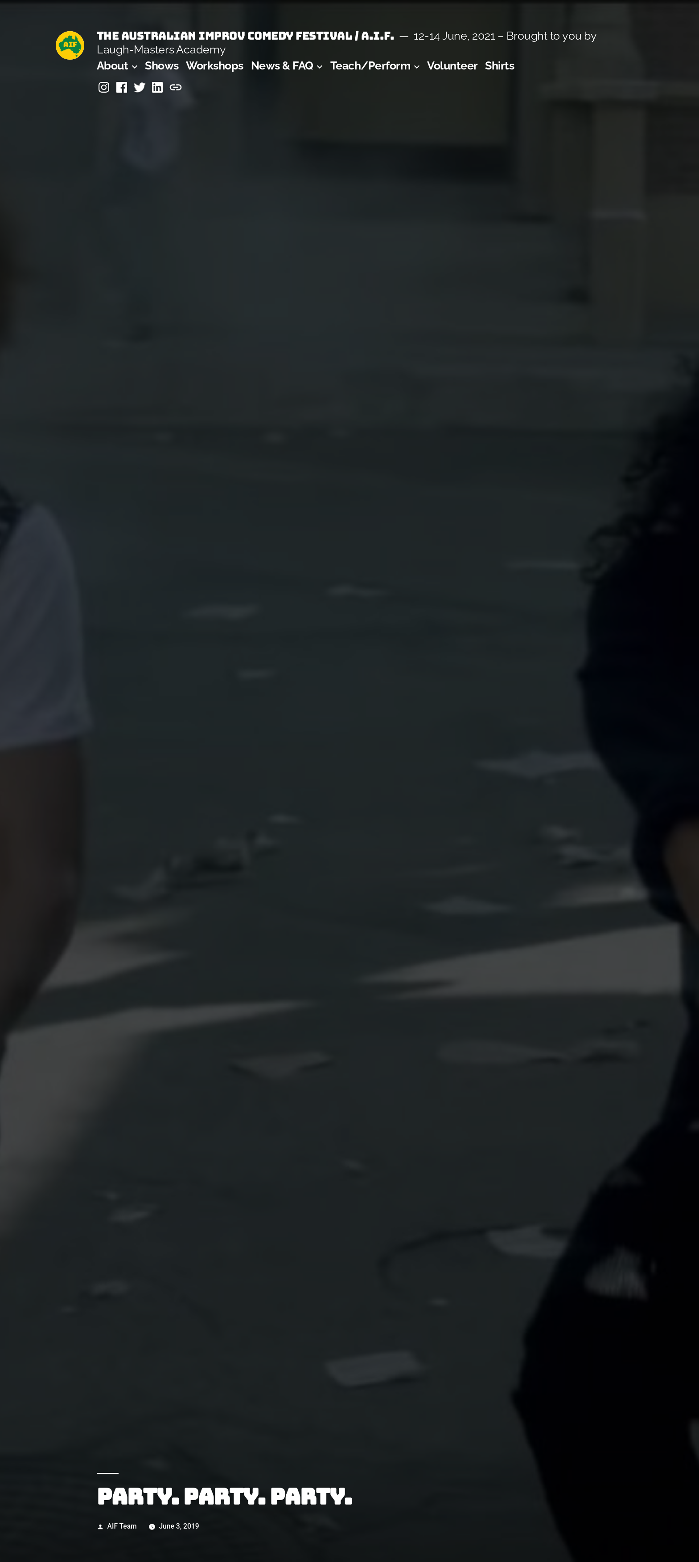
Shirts (499, 65)
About (112, 65)
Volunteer (452, 65)
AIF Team (122, 1526)
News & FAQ (282, 65)
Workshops (214, 65)
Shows (162, 65)
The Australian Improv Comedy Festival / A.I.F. (245, 36)
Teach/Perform (370, 65)
